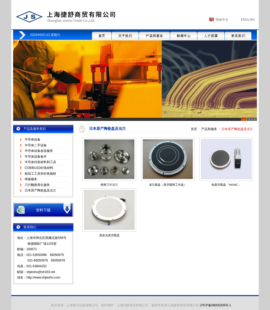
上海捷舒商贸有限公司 (65, 16)
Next (250, 82)
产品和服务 (154, 35)
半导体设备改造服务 (39, 151)
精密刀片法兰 (109, 184)
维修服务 (31, 179)
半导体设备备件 (36, 156)
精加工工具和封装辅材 (40, 173)
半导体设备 (32, 139)
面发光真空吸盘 (109, 235)
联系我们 (238, 35)
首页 (101, 35)
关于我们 (125, 35)
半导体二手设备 (36, 145)
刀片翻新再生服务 (37, 185)
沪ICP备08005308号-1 (215, 305)
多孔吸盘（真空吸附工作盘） (168, 184)
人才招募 (210, 35)
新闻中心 (183, 35)
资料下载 (43, 210)
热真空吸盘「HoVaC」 (226, 184)
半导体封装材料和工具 (40, 162)
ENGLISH (248, 20)
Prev (20, 82)
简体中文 (222, 20)
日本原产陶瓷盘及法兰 (40, 190)
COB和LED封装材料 (39, 168)
